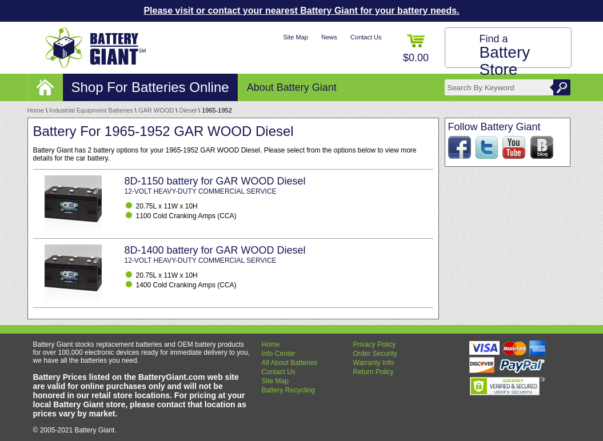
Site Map (295, 37)
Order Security (375, 354)
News (329, 37)
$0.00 (416, 48)
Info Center (278, 354)
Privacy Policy (374, 344)
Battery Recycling (288, 390)
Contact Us (365, 37)
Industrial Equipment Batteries (91, 110)
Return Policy (373, 372)
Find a (505, 55)
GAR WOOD (156, 110)
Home (35, 110)
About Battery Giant (292, 87)
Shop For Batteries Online (150, 87)
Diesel (188, 110)
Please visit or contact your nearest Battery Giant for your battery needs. (301, 10)
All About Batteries (290, 363)
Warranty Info (373, 363)
